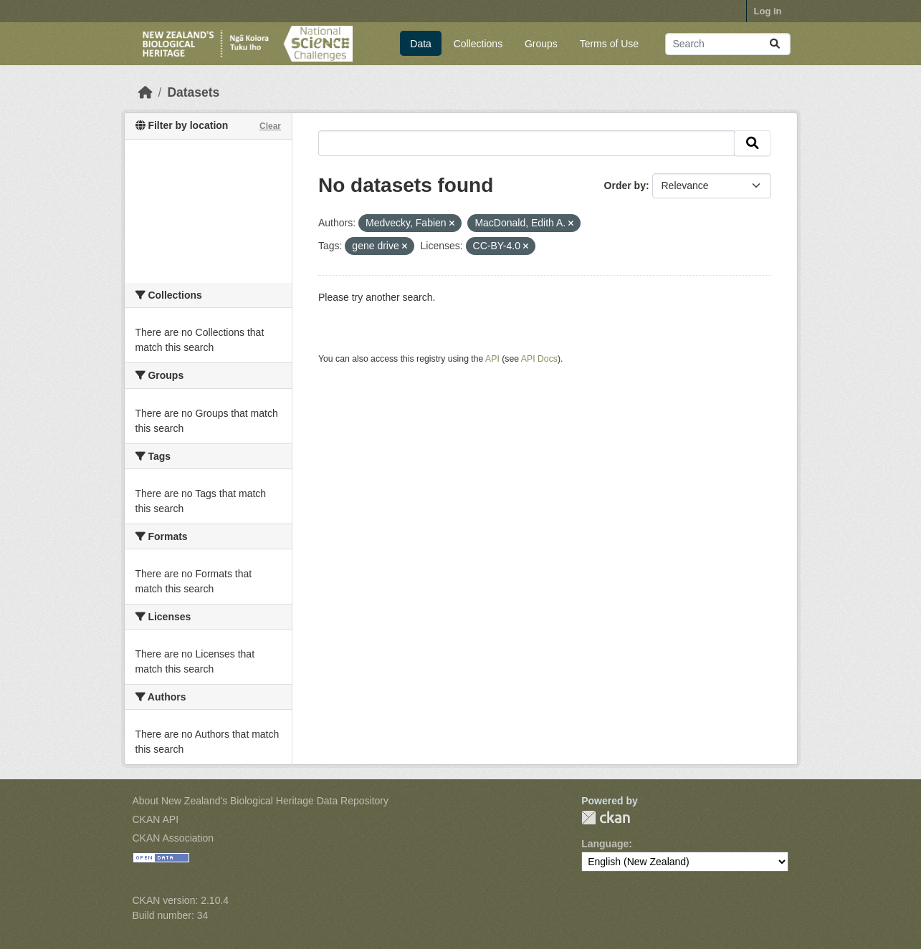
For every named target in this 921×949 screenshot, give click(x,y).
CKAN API (156, 819)
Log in (768, 11)
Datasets (193, 92)
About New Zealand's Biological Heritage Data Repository (261, 800)
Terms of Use (609, 43)
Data (420, 43)
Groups (541, 43)
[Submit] (774, 44)
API (492, 359)
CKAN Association (173, 838)
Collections (478, 43)
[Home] (145, 92)
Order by (625, 185)
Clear (270, 126)
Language (605, 843)
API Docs (539, 359)
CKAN (605, 817)
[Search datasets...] (728, 44)
